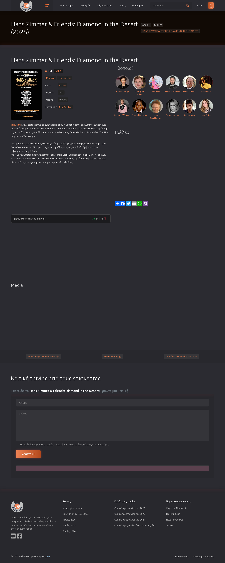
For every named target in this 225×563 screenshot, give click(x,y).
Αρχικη (146, 25)
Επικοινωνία (181, 556)
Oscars (169, 525)
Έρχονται (177, 508)
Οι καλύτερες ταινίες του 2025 (181, 356)
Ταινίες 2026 (69, 519)
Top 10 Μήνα (66, 5)
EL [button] (199, 5)
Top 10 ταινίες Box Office (76, 513)
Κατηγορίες (137, 5)
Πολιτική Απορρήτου (203, 556)
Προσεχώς (85, 5)
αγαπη (33, 162)
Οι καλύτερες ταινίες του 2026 (129, 508)
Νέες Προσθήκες (174, 519)
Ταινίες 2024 (69, 531)
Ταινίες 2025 (69, 525)
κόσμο (53, 124)
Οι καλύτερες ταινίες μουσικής (43, 356)
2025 (59, 71)
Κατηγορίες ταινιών (72, 508)
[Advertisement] (61, 188)
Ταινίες (121, 5)
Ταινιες (158, 25)
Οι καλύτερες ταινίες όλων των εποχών (134, 525)
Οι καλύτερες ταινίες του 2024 (129, 519)
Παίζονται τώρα (104, 5)
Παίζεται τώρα (173, 513)
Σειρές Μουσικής (112, 356)
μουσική (70, 124)
